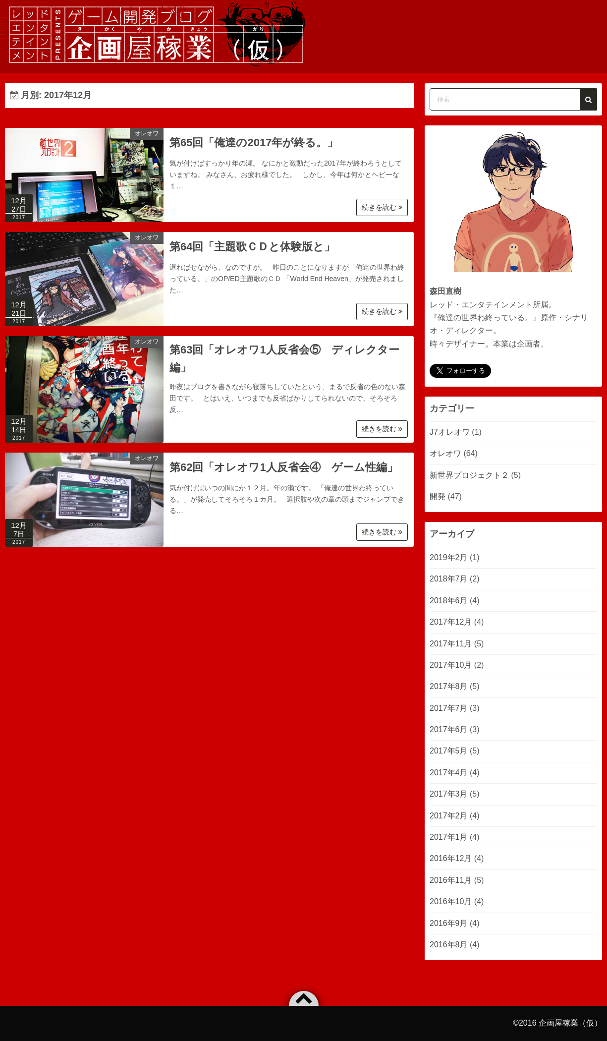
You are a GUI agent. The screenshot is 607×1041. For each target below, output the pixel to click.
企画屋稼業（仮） (570, 1023)
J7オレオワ (450, 432)
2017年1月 (449, 837)
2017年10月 (451, 665)
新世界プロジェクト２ (469, 475)
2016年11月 (451, 880)
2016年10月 (451, 901)
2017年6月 (449, 729)
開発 (437, 496)
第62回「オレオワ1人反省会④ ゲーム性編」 (283, 467)
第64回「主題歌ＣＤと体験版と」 (252, 246)
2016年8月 (449, 944)
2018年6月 (449, 600)
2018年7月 (449, 579)
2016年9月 (449, 923)
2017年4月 (449, 772)
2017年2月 (449, 815)
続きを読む (382, 207)
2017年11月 (451, 643)
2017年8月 (449, 686)
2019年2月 (449, 557)
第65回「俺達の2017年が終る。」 (253, 142)
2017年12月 (451, 622)
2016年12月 (451, 858)
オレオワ (147, 133)
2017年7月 (449, 708)
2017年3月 (449, 794)
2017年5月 (449, 751)
